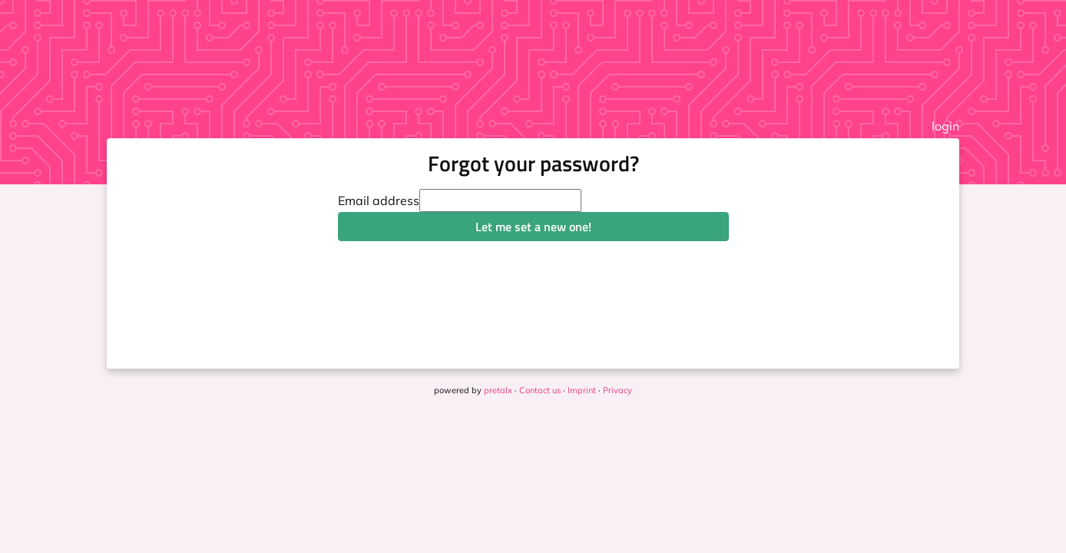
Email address (378, 200)
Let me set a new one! (533, 226)
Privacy (617, 390)
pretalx (498, 390)
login (945, 126)
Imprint (582, 390)
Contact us (540, 390)
